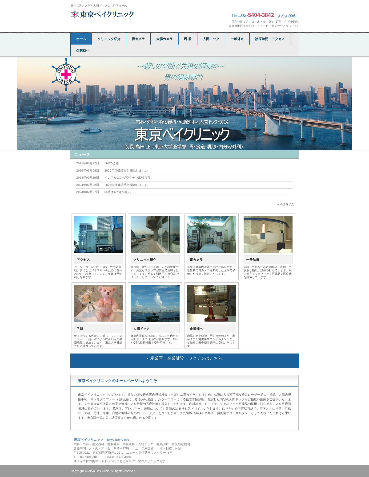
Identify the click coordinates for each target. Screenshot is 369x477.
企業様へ (82, 50)
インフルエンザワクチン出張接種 (127, 177)
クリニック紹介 (108, 39)
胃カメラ (138, 39)
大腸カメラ (164, 39)
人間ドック (211, 39)
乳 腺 (188, 39)
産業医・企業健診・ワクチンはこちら (186, 358)
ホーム (81, 39)
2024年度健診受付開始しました (126, 185)
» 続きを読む (286, 204)
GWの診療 (111, 163)
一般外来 (237, 39)
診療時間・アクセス (270, 39)
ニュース (82, 154)
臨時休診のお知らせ (118, 192)
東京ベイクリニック (103, 14)
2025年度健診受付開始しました (126, 170)
